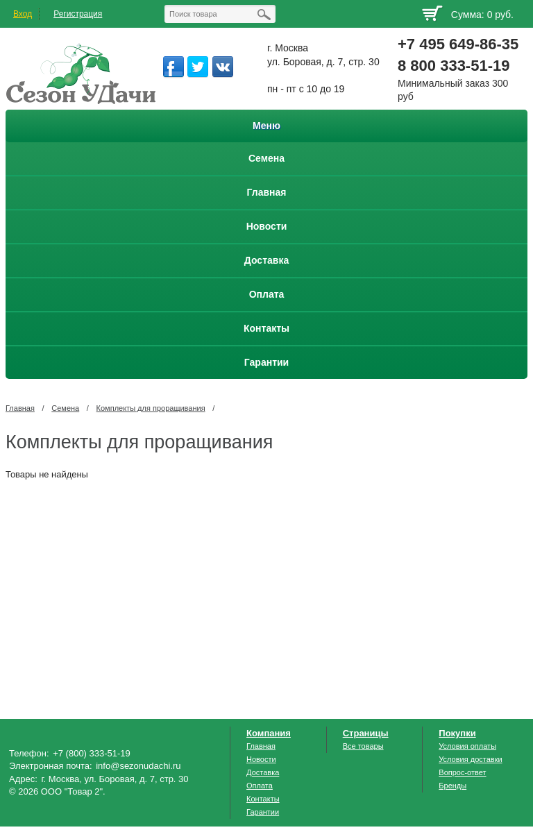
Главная (20, 408)
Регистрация (77, 14)
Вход (22, 14)
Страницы (366, 733)
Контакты (263, 799)
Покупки (457, 733)
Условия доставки (470, 759)
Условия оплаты (467, 746)
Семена (65, 408)
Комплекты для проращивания (150, 408)
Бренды (452, 785)
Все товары (363, 746)
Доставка (262, 772)
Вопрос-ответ (462, 772)
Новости (261, 759)
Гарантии (262, 812)
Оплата (259, 785)
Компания (268, 733)
